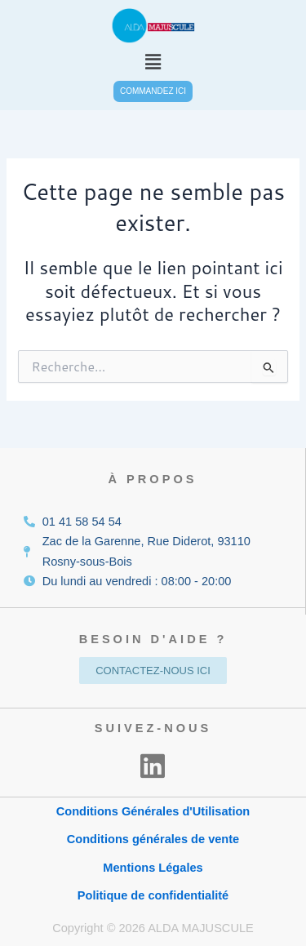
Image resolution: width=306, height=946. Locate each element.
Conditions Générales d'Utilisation (153, 811)
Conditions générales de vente (153, 839)
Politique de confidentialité (153, 895)
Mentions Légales (152, 867)
